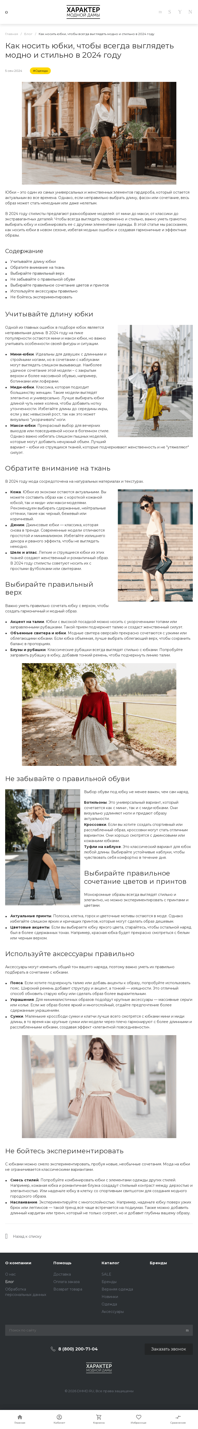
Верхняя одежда (117, 1289)
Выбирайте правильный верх (37, 273)
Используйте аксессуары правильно (44, 291)
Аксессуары (113, 1311)
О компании (18, 1262)
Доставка (62, 1274)
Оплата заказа (66, 1281)
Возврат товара (67, 1289)
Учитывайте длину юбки (33, 261)
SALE (106, 1274)
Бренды (109, 1281)
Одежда (109, 1304)
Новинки (110, 1296)
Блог (9, 1281)
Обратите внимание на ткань (37, 267)
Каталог (110, 1262)
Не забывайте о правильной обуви (42, 279)
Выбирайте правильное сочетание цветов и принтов (59, 285)
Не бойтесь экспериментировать (41, 297)
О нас (10, 1274)
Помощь (62, 1262)
